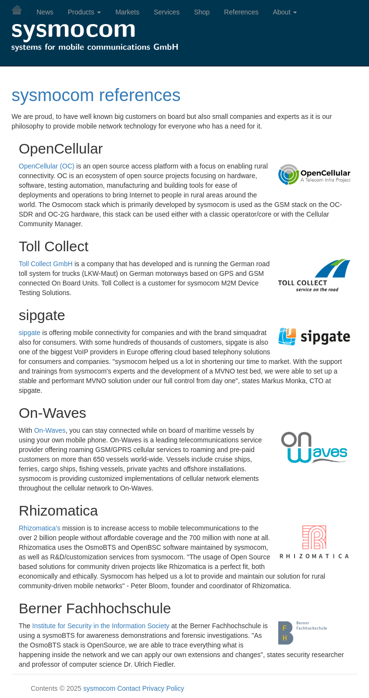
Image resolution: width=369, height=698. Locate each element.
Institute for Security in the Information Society (101, 626)
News (45, 12)
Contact (128, 688)
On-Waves (50, 430)
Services (167, 12)
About (285, 12)
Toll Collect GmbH (46, 264)
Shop (202, 12)
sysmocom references (96, 95)
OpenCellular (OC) (46, 166)
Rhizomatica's (40, 528)
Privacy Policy (163, 688)
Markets (127, 12)
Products (84, 12)
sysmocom (99, 688)
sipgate (29, 332)
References (241, 12)
